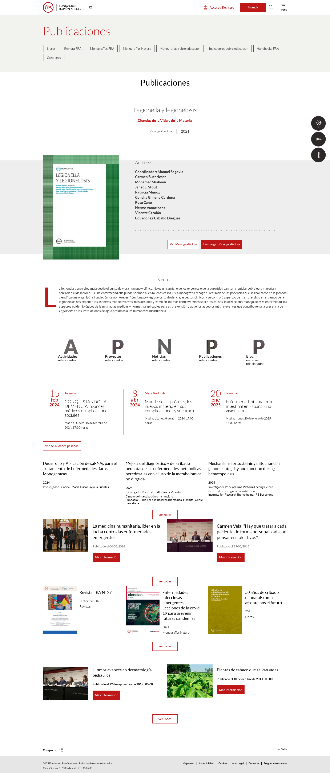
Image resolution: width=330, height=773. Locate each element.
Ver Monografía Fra (183, 244)
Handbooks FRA (268, 48)
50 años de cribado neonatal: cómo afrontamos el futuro (263, 597)
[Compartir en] (53, 750)
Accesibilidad (206, 763)
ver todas (165, 581)
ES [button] (91, 7)
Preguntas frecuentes (275, 763)
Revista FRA (72, 48)
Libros (51, 48)
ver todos (165, 514)
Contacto (254, 763)
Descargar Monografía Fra (221, 244)
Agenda (253, 7)
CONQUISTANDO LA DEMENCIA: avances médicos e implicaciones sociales (87, 409)
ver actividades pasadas (62, 446)
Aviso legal (238, 763)
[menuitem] (51, 49)
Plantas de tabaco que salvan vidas (247, 670)
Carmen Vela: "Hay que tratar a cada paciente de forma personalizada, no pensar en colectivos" (252, 532)
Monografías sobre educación (180, 48)
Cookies (222, 763)
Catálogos (54, 57)
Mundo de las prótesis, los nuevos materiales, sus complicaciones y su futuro (169, 406)
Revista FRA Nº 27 (96, 592)
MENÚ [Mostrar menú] (284, 10)
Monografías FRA (102, 48)
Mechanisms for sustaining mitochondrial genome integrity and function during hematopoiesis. (245, 468)
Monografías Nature (137, 48)
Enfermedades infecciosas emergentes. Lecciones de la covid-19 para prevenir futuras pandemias (181, 605)
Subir (284, 749)
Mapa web (188, 763)
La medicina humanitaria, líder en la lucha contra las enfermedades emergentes (126, 532)
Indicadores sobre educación (228, 48)
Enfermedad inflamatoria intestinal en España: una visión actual (249, 406)
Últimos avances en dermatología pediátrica (122, 673)
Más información (106, 557)
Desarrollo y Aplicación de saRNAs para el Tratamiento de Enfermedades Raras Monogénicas (80, 468)
